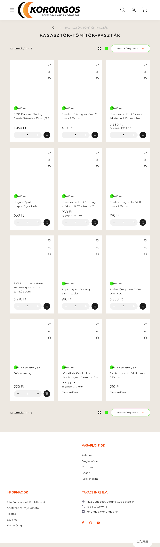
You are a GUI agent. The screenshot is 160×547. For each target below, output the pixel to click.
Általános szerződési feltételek (26, 502)
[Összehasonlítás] (49, 79)
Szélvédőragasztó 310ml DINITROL (125, 291)
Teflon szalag (22, 373)
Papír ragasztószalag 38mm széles (76, 291)
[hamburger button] (12, 10)
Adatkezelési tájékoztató (23, 508)
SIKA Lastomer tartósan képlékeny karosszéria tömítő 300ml (29, 287)
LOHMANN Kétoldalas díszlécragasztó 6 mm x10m (80, 375)
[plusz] (38, 135)
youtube (98, 523)
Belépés (87, 455)
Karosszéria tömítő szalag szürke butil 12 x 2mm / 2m (79, 204)
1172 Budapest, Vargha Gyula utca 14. (111, 501)
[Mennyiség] (28, 135)
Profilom (87, 467)
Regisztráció (90, 461)
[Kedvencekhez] (49, 65)
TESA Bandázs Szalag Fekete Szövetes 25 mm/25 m (31, 118)
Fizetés (11, 513)
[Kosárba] (47, 135)
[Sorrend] (130, 48)
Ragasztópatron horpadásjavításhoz (27, 204)
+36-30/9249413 (97, 506)
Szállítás (12, 519)
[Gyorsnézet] (49, 72)
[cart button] (144, 10)
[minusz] (18, 135)
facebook (83, 523)
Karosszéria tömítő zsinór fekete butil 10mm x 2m (126, 116)
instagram (90, 523)
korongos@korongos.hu (102, 511)
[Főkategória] (53, 27)
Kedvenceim (90, 478)
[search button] (123, 10)
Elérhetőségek (16, 525)
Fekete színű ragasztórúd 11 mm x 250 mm (80, 116)
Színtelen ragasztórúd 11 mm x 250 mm (125, 204)
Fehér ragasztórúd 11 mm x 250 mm (127, 375)
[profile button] (134, 10)
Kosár (86, 473)
